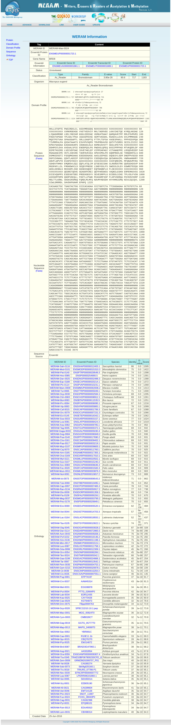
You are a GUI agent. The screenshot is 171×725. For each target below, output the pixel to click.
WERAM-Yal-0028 (60, 663)
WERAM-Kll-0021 (60, 688)
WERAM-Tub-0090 (60, 483)
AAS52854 (86, 651)
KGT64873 (86, 601)
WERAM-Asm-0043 (60, 534)
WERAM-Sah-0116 (60, 366)
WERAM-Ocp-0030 (60, 394)
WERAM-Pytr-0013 (60, 707)
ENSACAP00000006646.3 (86, 465)
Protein (9, 40)
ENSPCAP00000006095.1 (86, 403)
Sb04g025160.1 (87, 666)
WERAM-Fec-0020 (60, 468)
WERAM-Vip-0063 (60, 406)
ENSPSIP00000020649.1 (86, 501)
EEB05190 (86, 683)
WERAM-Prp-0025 (60, 642)
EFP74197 (86, 577)
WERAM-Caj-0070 (60, 449)
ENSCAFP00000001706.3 (86, 409)
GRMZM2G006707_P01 (86, 660)
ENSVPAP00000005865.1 (87, 406)
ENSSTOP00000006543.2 (86, 478)
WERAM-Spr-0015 (60, 639)
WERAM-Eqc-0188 (60, 382)
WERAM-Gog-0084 (60, 434)
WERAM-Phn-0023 (60, 694)
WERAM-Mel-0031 (60, 587)
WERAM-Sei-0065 (60, 679)
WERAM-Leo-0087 (60, 546)
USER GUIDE (79, 25)
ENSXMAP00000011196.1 (86, 540)
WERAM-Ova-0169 (60, 455)
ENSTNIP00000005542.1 (86, 555)
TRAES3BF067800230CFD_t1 (86, 657)
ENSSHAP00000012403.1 (86, 366)
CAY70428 (86, 598)
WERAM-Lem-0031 (60, 712)
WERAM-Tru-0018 (60, 669)
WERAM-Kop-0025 (60, 598)
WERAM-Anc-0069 (60, 465)
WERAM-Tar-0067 (60, 561)
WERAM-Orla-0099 (60, 549)
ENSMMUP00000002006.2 (86, 388)
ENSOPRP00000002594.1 (86, 394)
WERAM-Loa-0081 (60, 422)
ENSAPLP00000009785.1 (87, 425)
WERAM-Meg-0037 (60, 498)
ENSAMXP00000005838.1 (86, 534)
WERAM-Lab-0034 (60, 594)
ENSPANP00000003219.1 (86, 443)
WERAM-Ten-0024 (60, 555)
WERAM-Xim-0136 (60, 540)
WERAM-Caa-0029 (60, 601)
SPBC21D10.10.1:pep (87, 608)
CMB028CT (87, 617)
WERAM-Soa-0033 (60, 419)
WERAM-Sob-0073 (60, 666)
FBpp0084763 (87, 604)
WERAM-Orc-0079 (60, 412)
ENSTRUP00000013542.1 (86, 561)
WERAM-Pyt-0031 (60, 703)
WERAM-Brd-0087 (60, 647)
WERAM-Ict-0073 (60, 478)
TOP (11, 60)
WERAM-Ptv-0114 (60, 385)
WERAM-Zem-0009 (60, 660)
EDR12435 (86, 594)
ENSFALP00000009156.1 (87, 495)
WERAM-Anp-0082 (60, 425)
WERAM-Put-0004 (60, 591)
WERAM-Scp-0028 (60, 608)
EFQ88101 (86, 703)
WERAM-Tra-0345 (60, 657)
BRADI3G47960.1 (87, 647)
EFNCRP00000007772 (86, 673)
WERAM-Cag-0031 (60, 700)
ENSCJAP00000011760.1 (87, 449)
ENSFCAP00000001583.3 (86, 468)
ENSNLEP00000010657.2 (86, 474)
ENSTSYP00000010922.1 (86, 523)
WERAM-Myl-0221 (60, 459)
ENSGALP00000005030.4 (86, 431)
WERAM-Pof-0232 (60, 537)
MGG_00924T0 (87, 613)
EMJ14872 (86, 642)
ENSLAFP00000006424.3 (87, 422)
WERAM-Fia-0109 (60, 495)
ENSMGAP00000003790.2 (86, 498)
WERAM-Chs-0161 (60, 440)
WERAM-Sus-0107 (60, 462)
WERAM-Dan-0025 (60, 378)
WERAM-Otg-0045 (60, 527)
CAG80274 (86, 663)
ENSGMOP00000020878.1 (86, 567)
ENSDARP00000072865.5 (86, 531)
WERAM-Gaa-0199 (60, 558)
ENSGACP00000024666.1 (86, 558)
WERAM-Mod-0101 (60, 369)
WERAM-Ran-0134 (60, 489)
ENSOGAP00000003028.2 (86, 527)
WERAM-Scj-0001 (60, 683)
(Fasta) (39, 158)
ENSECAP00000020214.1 (86, 382)
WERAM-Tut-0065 (60, 391)
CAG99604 (86, 688)
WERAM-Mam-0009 (60, 388)
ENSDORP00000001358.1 (86, 492)
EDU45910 (86, 707)
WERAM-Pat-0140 (60, 372)
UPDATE (96, 25)
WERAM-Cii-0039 (60, 571)
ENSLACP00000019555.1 (86, 517)
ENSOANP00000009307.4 (86, 654)
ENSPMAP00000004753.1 (86, 564)
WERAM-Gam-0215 (60, 567)
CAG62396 (86, 700)
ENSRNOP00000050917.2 (86, 489)
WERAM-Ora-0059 (60, 654)
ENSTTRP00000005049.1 (87, 391)
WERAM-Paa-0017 (60, 443)
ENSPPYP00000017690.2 (86, 437)
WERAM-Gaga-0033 (60, 431)
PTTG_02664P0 (86, 591)
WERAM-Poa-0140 (60, 437)
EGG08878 (86, 587)
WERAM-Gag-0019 (60, 623)
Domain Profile (13, 48)
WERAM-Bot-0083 (60, 400)
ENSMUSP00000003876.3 (86, 471)
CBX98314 (86, 712)
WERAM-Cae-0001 (60, 636)
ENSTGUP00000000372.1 (86, 428)
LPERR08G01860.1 (87, 676)
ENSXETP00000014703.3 (86, 511)
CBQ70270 (86, 639)
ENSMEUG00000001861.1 (66, 66)
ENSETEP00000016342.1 (86, 415)
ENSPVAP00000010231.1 (87, 385)
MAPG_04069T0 (86, 627)
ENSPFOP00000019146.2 (86, 537)
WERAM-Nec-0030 (60, 673)
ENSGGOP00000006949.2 (86, 434)
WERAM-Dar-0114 (60, 531)
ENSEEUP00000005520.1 (86, 506)
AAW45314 (86, 581)
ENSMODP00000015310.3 (86, 369)
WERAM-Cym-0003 (60, 617)
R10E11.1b (86, 636)
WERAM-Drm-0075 (60, 604)
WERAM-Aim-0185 (60, 452)
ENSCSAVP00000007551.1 (87, 574)
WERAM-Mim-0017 (60, 543)
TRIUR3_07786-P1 (86, 669)
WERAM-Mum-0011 (60, 471)
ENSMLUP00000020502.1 (86, 459)
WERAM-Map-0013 (60, 627)
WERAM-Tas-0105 (60, 523)
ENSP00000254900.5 (87, 375)
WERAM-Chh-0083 (60, 397)
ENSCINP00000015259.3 (87, 571)
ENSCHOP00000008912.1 (86, 397)
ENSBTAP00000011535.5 (87, 400)
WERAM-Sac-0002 (60, 632)
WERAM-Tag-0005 (60, 428)
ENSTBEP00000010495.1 (86, 483)
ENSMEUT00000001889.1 (99, 66)
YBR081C (87, 632)
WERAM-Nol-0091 (60, 474)
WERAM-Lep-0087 (60, 676)
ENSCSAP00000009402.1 (86, 440)
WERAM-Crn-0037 (60, 581)
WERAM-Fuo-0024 (60, 697)
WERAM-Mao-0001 (60, 613)
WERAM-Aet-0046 (60, 691)
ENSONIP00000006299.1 (87, 552)
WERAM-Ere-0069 (60, 506)
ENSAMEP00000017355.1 (86, 452)
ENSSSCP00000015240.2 (86, 462)
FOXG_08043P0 (86, 697)
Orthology (10, 55)
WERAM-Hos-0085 (60, 375)
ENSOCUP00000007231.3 (86, 412)
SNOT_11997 (87, 694)
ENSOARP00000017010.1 (86, 455)
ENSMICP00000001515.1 (87, 543)
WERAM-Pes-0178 (60, 501)
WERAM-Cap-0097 (60, 486)
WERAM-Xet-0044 (60, 511)
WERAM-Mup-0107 (60, 446)
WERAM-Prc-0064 (60, 403)
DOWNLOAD (44, 25)
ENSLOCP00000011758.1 (86, 546)
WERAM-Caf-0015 (60, 409)
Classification (12, 44)
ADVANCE (27, 25)
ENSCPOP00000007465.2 (86, 486)
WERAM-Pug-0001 (60, 577)
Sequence (11, 52)
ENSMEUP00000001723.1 (62, 53)
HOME (9, 25)
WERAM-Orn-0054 (60, 552)
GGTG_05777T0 (86, 623)
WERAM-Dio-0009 (60, 492)
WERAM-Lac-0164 (60, 517)
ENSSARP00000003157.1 (86, 419)
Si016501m (86, 679)
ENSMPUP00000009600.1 (86, 446)
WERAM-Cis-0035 (60, 574)
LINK (62, 25)
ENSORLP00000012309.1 (86, 549)
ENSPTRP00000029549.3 (86, 372)
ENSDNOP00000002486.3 (86, 378)
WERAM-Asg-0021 (60, 651)
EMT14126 (86, 691)
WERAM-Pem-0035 (60, 564)
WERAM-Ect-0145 (60, 415)
